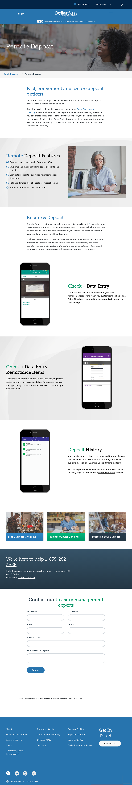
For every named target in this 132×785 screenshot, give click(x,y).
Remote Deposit (33, 74)
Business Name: (34, 637)
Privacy (30, 781)
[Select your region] (103, 4)
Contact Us (109, 743)
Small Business (11, 74)
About (9, 729)
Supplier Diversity (76, 734)
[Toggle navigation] (111, 14)
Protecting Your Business (105, 536)
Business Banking (14, 740)
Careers (9, 745)
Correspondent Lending (48, 734)
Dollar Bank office (106, 472)
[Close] (122, 4)
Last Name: (73, 611)
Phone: (71, 624)
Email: (29, 624)
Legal (37, 781)
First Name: (32, 611)
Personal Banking (76, 729)
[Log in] (21, 14)
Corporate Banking (46, 729)
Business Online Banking (64, 536)
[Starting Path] (66, 14)
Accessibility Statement (17, 734)
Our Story (41, 745)
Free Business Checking (22, 536)
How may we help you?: (38, 650)
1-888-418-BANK (26, 577)
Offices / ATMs (44, 740)
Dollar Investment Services (80, 745)
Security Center (75, 740)
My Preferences (17, 781)
